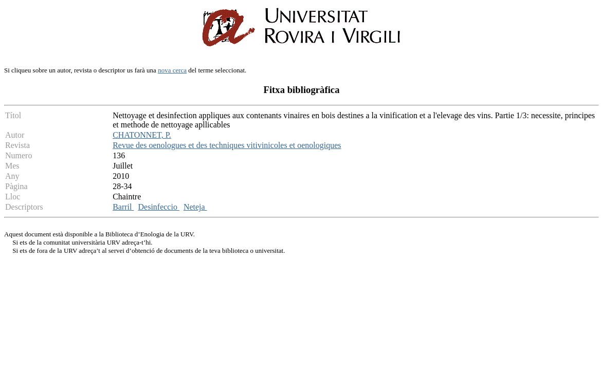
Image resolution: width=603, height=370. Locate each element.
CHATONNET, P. (142, 135)
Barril (123, 206)
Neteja (195, 206)
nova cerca (172, 70)
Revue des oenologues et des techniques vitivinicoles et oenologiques (227, 145)
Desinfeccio (158, 206)
